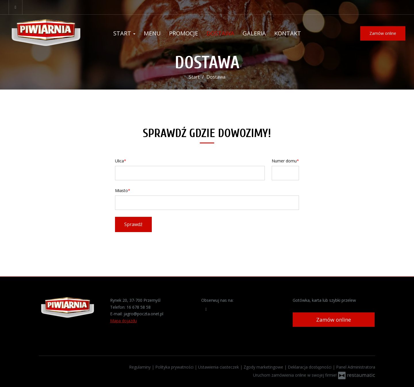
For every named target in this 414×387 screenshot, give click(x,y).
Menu (152, 33)
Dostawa (220, 33)
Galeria (254, 33)
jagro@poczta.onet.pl (143, 313)
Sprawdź (133, 224)
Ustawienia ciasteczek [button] (219, 367)
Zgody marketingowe (264, 367)
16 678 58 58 (138, 307)
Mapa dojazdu (123, 320)
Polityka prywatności (175, 367)
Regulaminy (140, 367)
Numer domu (284, 161)
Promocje (183, 33)
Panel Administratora (355, 367)
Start (124, 33)
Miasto (121, 190)
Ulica (119, 161)
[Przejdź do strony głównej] (46, 33)
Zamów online (382, 33)
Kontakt (287, 33)
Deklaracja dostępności (310, 367)
